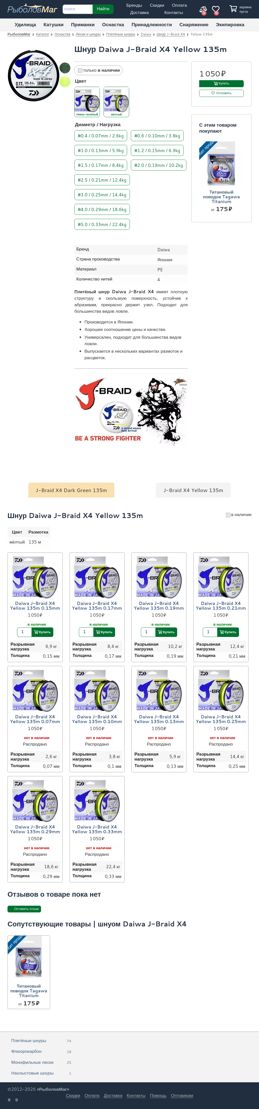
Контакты (173, 12)
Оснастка (113, 24)
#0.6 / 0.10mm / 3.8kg (157, 135)
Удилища (25, 24)
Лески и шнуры (88, 34)
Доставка (139, 12)
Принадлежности (152, 24)
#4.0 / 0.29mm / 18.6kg (102, 209)
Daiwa (146, 34)
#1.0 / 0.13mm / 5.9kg (101, 150)
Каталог (42, 34)
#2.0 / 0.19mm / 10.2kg (158, 165)
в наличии (238, 514)
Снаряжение (193, 24)
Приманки (83, 24)
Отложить (224, 93)
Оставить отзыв (26, 909)
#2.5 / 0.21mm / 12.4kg (102, 179)
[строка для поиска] (78, 9)
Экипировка (230, 24)
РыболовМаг (19, 34)
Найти (103, 8)
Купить (224, 83)
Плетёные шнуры (120, 34)
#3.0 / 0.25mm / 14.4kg (102, 194)
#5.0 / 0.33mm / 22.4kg (102, 224)
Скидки (157, 5)
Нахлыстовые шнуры (41, 1073)
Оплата (179, 5)
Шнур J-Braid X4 (171, 34)
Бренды (134, 5)
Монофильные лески (41, 1062)
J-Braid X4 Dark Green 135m (71, 490)
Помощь (158, 1095)
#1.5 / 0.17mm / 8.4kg (101, 165)
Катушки (54, 24)
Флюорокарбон (41, 1051)
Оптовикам (182, 1095)
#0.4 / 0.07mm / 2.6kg (101, 135)
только (99, 70)
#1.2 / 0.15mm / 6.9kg (157, 150)
